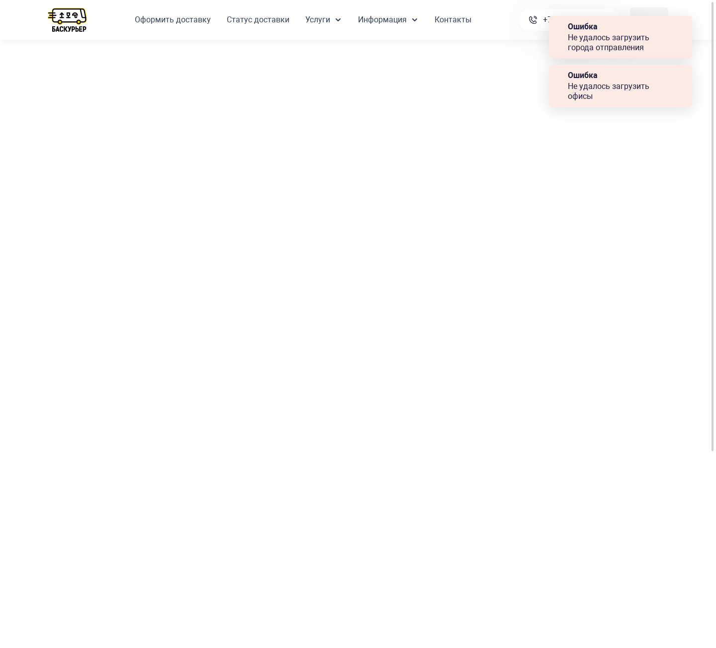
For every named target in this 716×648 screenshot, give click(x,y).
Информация (388, 19)
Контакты (453, 19)
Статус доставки (258, 19)
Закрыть (680, 27)
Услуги (323, 19)
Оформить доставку (173, 19)
